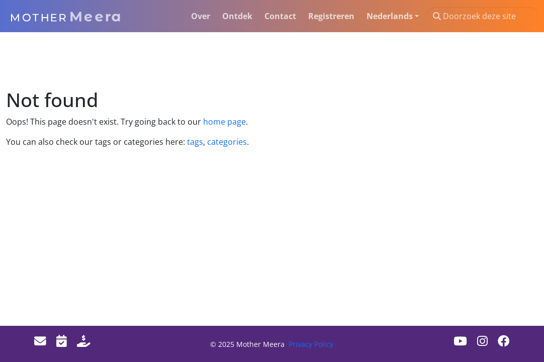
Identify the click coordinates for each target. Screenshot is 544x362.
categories (226, 141)
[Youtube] (460, 341)
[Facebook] (504, 341)
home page (224, 121)
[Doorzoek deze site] (482, 16)
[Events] (61, 341)
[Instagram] (482, 341)
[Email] (40, 341)
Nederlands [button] (390, 16)
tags (195, 141)
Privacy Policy (311, 344)
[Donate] (83, 341)
